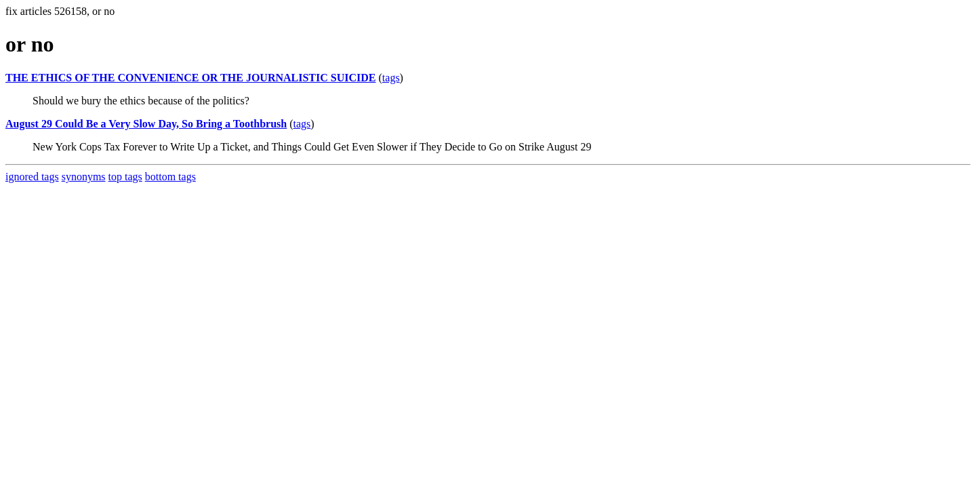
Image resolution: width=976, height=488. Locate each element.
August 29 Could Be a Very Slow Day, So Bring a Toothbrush (146, 123)
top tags (125, 176)
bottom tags (170, 176)
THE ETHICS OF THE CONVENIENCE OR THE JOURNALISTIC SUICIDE (190, 77)
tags (391, 77)
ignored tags (32, 176)
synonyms (84, 176)
